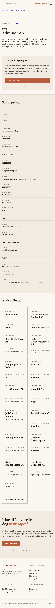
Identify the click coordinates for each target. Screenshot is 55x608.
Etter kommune (34, 570)
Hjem (3, 10)
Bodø (17, 10)
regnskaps (9, 4)
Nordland (10, 10)
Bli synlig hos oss (35, 589)
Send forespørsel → (14, 80)
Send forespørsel (40, 4)
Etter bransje (33, 576)
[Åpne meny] (50, 4)
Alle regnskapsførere (36, 579)
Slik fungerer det (8, 592)
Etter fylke (33, 573)
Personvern (33, 592)
